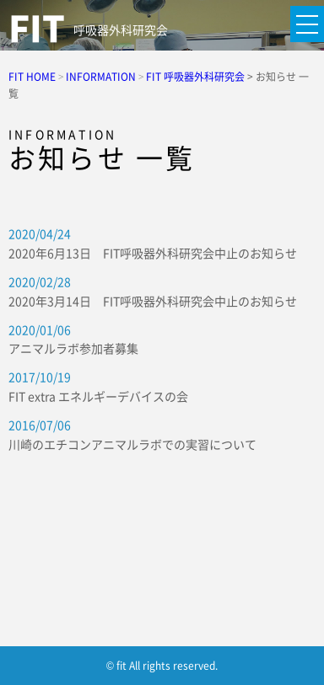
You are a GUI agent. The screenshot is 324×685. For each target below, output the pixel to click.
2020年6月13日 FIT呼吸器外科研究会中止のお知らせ (152, 252)
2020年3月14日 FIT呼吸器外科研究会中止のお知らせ (152, 300)
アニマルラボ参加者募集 (73, 348)
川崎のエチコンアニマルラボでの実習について (132, 444)
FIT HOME (32, 76)
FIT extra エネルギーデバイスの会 (98, 396)
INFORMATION (101, 76)
